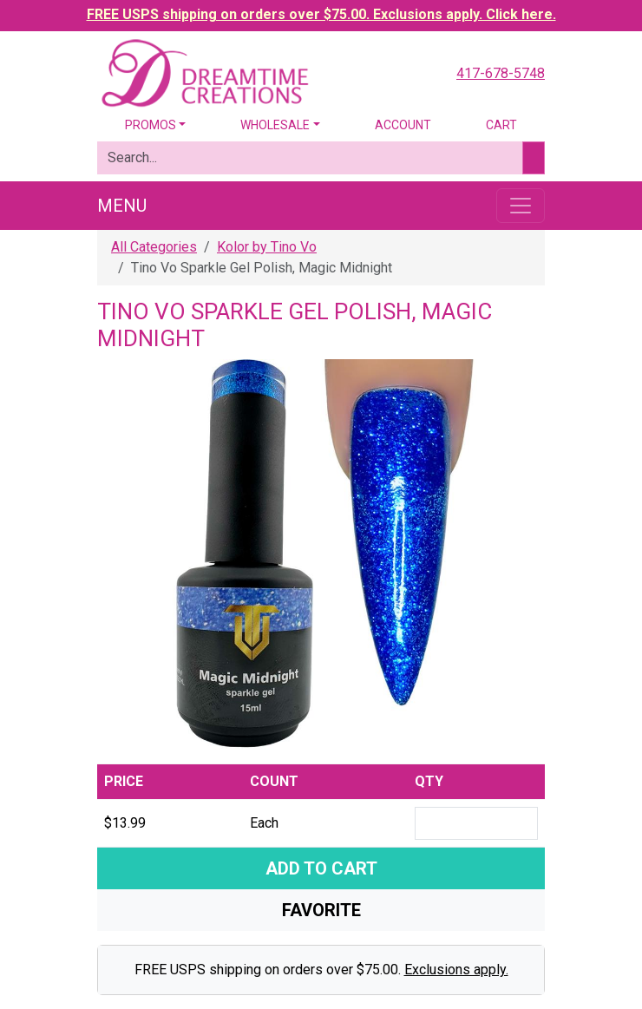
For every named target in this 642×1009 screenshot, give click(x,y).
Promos (150, 125)
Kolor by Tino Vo (267, 247)
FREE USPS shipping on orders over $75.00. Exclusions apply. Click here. (321, 14)
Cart (501, 125)
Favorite (321, 910)
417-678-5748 (500, 73)
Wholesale (275, 125)
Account (403, 125)
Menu (122, 205)
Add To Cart (321, 868)
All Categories (154, 247)
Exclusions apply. (456, 969)
